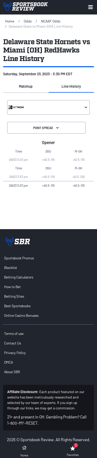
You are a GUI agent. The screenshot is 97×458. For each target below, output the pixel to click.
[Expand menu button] (90, 7)
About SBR (12, 372)
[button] (26, 86)
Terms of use (14, 333)
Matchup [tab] (26, 86)
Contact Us (12, 343)
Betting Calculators (18, 277)
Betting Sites (14, 296)
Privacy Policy (15, 352)
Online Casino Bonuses (21, 315)
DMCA (8, 362)
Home (9, 21)
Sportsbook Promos (19, 258)
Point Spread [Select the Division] (46, 127)
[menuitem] (48, 258)
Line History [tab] (71, 86)
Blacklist (10, 267)
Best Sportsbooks (17, 306)
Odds (28, 21)
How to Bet (12, 286)
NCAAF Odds (50, 21)
